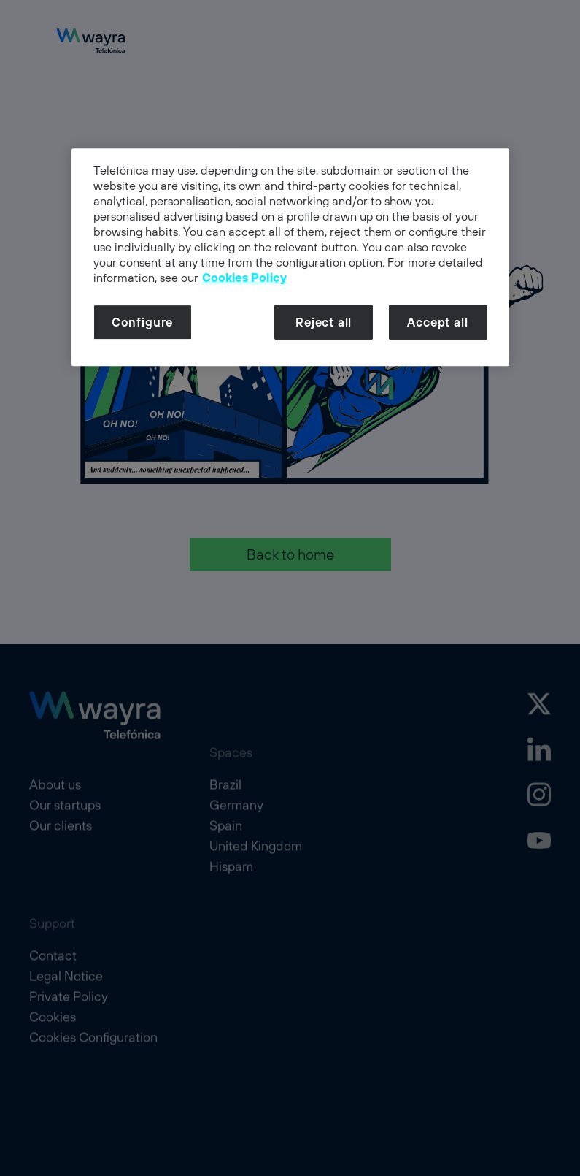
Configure (142, 322)
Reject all (323, 322)
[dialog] (290, 257)
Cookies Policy (244, 278)
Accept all (437, 322)
